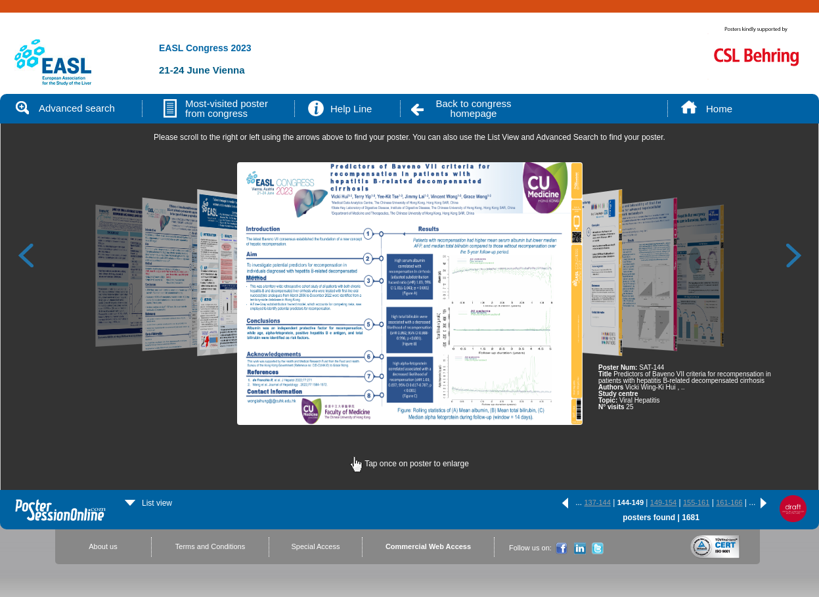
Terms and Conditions (210, 546)
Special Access (316, 546)
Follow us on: (530, 548)
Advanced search (65, 108)
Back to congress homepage (473, 108)
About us (103, 546)
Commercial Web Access (428, 546)
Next (794, 255)
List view (148, 503)
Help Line (351, 108)
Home (719, 108)
